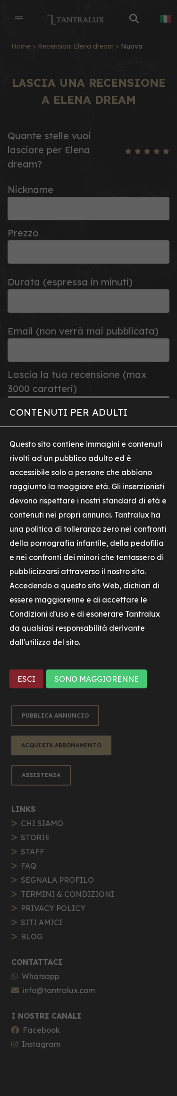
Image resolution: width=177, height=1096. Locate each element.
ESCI (26, 679)
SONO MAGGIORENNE (96, 679)
